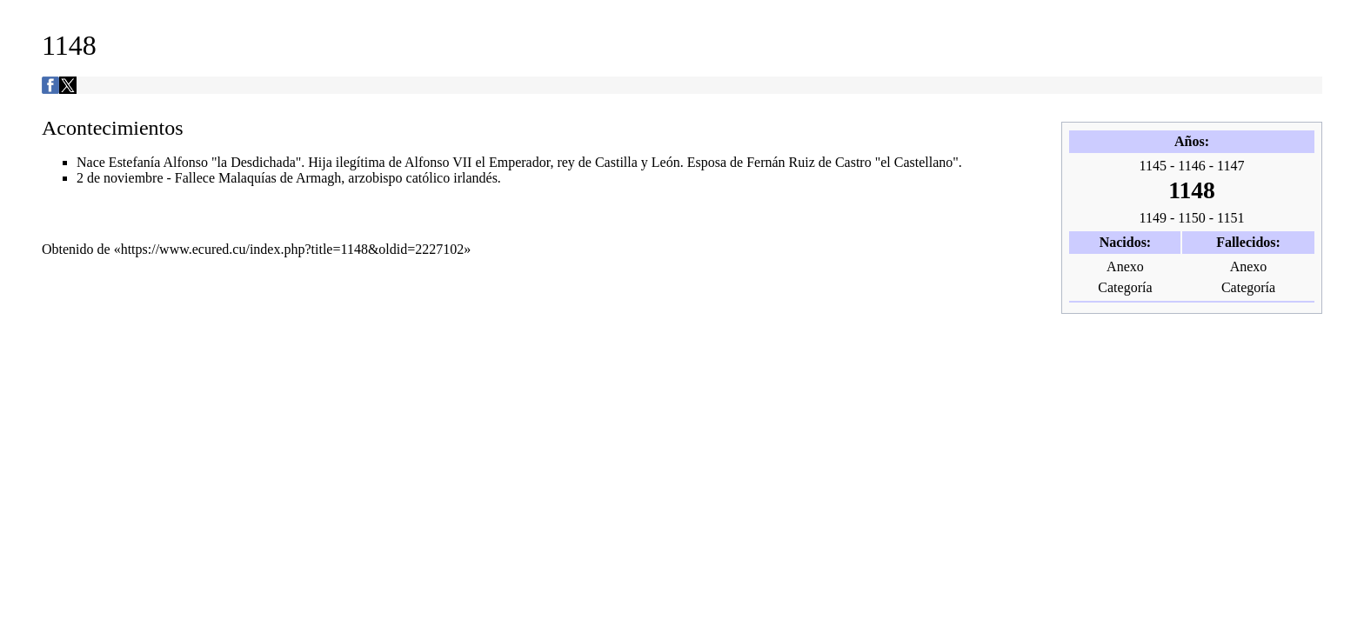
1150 (1191, 217)
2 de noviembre (120, 177)
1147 (1230, 165)
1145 (1153, 165)
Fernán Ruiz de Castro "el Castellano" (852, 162)
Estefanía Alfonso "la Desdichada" (205, 162)
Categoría (1125, 287)
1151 (1230, 217)
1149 (1153, 217)
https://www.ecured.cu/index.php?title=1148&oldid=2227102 (293, 249)
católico (428, 177)
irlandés (475, 177)
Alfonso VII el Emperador (477, 162)
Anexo (1125, 266)
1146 (1191, 165)
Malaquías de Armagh (279, 177)
